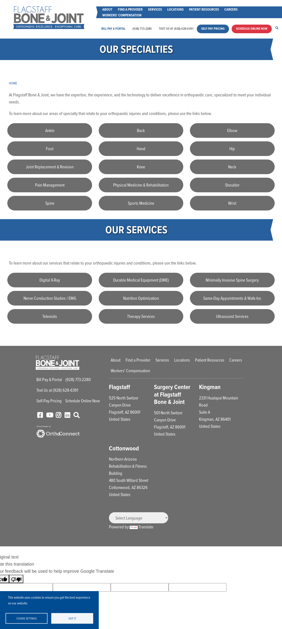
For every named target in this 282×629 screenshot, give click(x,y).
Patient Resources (204, 9)
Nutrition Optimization (141, 298)
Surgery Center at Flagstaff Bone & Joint (172, 394)
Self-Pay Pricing (213, 28)
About (107, 9)
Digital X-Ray (49, 280)
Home (13, 83)
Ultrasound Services (232, 316)
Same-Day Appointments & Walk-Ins (232, 298)
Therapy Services (141, 316)
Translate (141, 527)
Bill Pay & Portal (113, 28)
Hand (141, 149)
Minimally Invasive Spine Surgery (232, 280)
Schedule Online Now (251, 28)
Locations (175, 9)
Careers (231, 9)
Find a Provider (130, 9)
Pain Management (50, 185)
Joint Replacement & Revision (50, 167)
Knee (141, 167)
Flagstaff (119, 386)
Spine (49, 203)
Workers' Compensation (122, 15)
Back (141, 130)
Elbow (232, 130)
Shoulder (232, 185)
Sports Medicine (141, 203)
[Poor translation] (16, 579)
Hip (232, 149)
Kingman (210, 386)
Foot (49, 149)
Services (155, 9)
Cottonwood (124, 448)
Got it (72, 618)
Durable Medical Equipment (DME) (141, 280)
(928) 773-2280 (142, 28)
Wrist (232, 203)
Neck (232, 167)
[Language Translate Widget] (138, 517)
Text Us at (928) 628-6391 (176, 28)
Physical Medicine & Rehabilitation (141, 185)
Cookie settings (26, 618)
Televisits (49, 316)
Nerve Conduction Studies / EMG (50, 298)
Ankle (49, 130)
